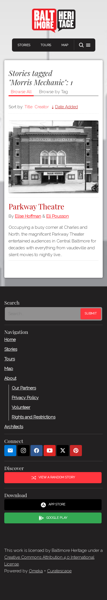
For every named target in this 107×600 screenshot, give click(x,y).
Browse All (21, 91)
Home (10, 339)
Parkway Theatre (36, 206)
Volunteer (21, 407)
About (10, 378)
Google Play (53, 518)
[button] (84, 45)
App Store (53, 504)
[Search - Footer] (43, 313)
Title (29, 106)
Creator (42, 106)
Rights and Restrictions (33, 416)
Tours (46, 45)
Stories (24, 45)
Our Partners (24, 387)
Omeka (36, 571)
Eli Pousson (57, 216)
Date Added (66, 106)
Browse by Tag (53, 91)
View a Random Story (53, 477)
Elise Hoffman (28, 216)
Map (64, 45)
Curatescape (59, 571)
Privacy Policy (25, 397)
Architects (13, 426)
